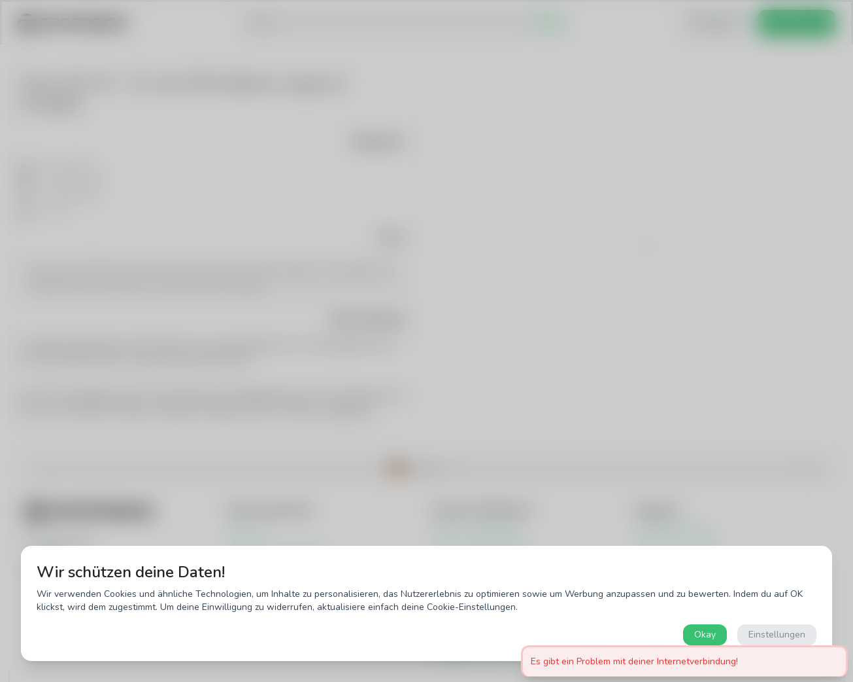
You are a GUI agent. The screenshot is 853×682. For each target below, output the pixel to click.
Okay (705, 634)
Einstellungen (776, 634)
